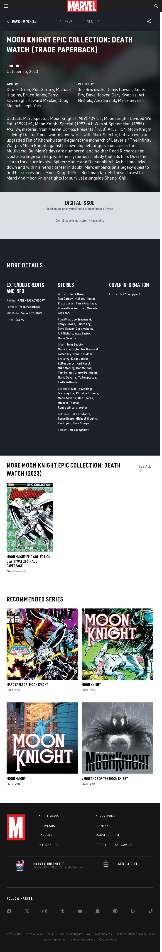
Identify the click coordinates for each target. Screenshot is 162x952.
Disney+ (102, 826)
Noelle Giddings (82, 389)
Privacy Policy (34, 934)
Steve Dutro (66, 418)
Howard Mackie (42, 100)
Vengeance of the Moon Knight (105, 778)
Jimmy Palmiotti (86, 372)
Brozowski (20, 571)
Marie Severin (131, 100)
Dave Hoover (97, 94)
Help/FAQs (47, 826)
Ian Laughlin (66, 393)
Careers (45, 835)
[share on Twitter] (27, 912)
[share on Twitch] (133, 912)
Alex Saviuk (105, 100)
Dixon (10, 571)
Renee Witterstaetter (72, 407)
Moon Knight (91, 684)
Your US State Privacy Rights (64, 934)
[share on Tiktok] (150, 912)
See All (144, 468)
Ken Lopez (64, 423)
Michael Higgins (85, 298)
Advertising (105, 816)
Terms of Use (14, 934)
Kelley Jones (66, 363)
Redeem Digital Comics (114, 845)
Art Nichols (65, 333)
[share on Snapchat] (97, 912)
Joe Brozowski (91, 89)
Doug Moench (88, 308)
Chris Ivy (63, 358)
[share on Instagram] (44, 912)
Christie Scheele (87, 393)
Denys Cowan (119, 89)
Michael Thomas (68, 403)
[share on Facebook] (9, 912)
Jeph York (32, 105)
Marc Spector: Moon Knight (27, 684)
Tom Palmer (65, 372)
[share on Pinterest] (115, 912)
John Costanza (80, 414)
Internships (49, 845)
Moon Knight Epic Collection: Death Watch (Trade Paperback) (29, 561)
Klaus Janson (79, 358)
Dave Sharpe (81, 423)
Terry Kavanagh (86, 303)
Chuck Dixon (18, 89)
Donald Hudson (83, 354)
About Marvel (50, 816)
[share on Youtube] (80, 912)
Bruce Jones (34, 94)
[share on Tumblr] (62, 912)
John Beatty (74, 344)
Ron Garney (43, 89)
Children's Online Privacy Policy (135, 934)
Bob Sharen (85, 398)
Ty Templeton (87, 377)
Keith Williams (68, 382)
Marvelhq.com (107, 835)
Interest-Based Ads (83, 939)
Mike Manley (66, 368)
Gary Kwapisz (124, 94)
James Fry (83, 324)
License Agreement (54, 939)
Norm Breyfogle (68, 349)
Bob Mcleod (83, 368)
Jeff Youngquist (78, 430)
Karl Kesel (83, 363)
